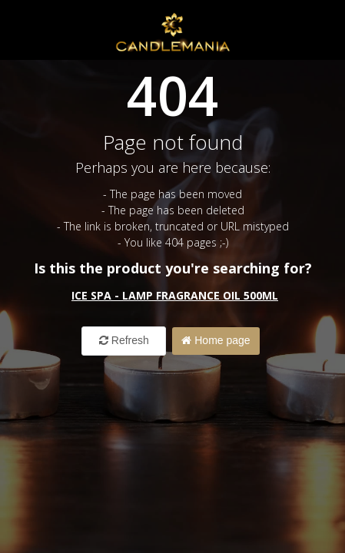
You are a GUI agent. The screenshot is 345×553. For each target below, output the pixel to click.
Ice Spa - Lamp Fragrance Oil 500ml (174, 295)
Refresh (124, 340)
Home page (215, 340)
